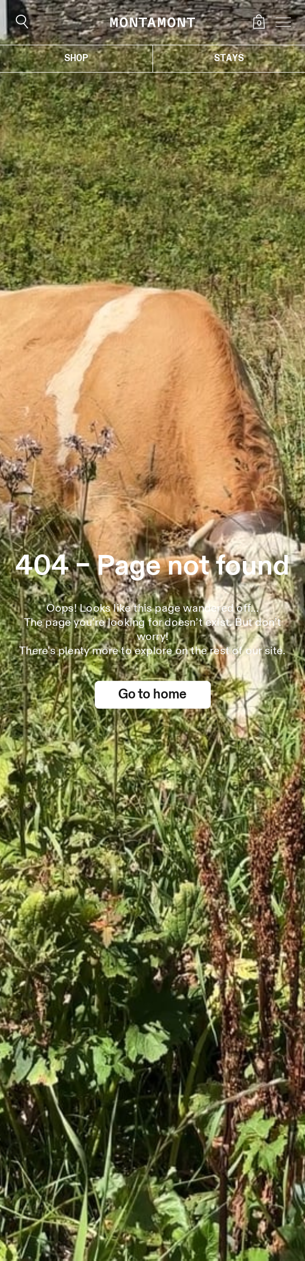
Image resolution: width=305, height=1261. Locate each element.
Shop (76, 58)
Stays (229, 58)
